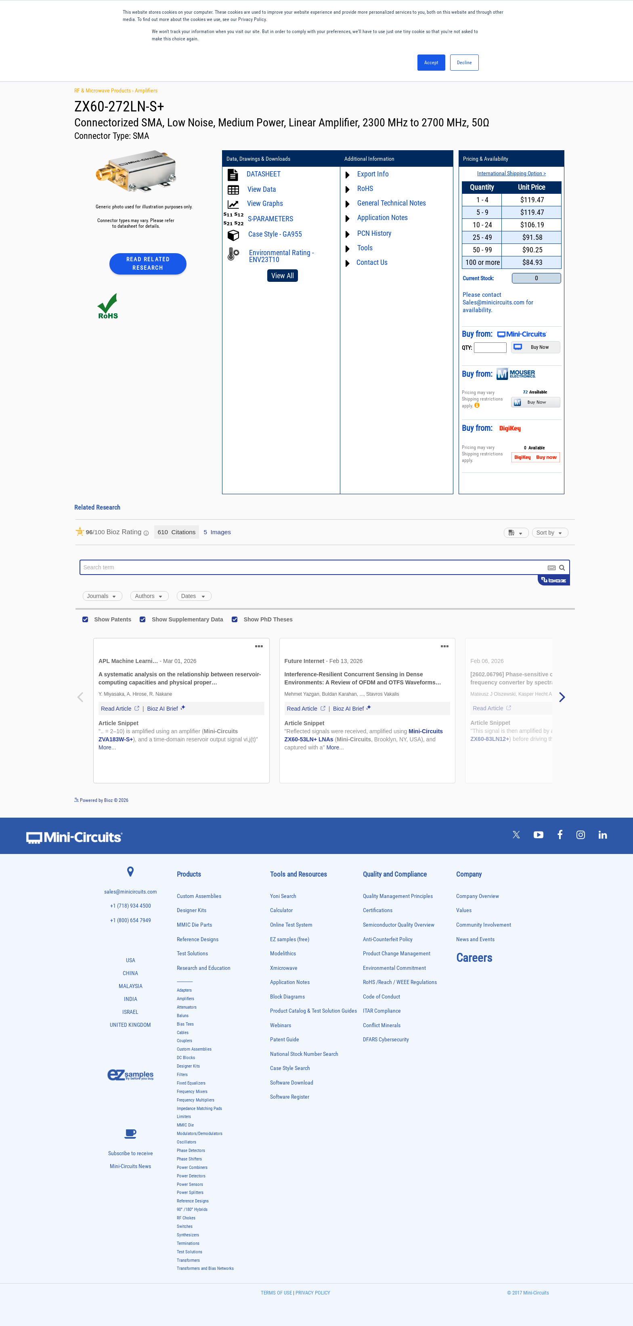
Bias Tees (185, 1024)
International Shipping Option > (511, 173)
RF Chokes (186, 1218)
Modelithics (283, 953)
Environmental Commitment (394, 968)
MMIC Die (185, 1125)
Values (464, 910)
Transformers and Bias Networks (205, 1268)
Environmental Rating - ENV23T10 (281, 256)
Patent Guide (284, 1039)
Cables (183, 1032)
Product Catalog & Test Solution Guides (313, 1010)
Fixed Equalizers (191, 1083)
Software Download (291, 1082)
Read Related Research (148, 263)
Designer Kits (191, 910)
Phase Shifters (189, 1159)
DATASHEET (264, 174)
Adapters (184, 990)
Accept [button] (431, 62)
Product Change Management (396, 953)
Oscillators (186, 1142)
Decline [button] (464, 62)
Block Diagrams (287, 996)
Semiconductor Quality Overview (398, 924)
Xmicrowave (284, 968)
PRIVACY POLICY (312, 1293)
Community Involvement (483, 924)
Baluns (183, 1015)
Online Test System (291, 924)
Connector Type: (103, 136)
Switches (185, 1226)
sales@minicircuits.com (130, 891)
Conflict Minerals (381, 1025)
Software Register (289, 1096)
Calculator (281, 910)
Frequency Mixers (192, 1091)
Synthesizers (188, 1235)
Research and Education (204, 968)
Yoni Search (283, 896)
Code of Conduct (381, 996)
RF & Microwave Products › (104, 90)
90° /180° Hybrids (192, 1209)
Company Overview (477, 896)
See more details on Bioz (550, 800)
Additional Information (369, 158)
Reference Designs (197, 939)
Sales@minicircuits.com (493, 302)
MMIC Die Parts (194, 924)
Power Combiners (192, 1167)
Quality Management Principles (398, 896)
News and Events (475, 939)
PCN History (374, 233)
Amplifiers (146, 90)
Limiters (184, 1116)
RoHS (365, 188)
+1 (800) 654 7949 (130, 920)
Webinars (280, 1025)
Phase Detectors (191, 1150)
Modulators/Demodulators (199, 1133)
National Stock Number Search (304, 1054)
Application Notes (382, 217)
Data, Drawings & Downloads (258, 158)
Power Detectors (191, 1176)
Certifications (377, 910)
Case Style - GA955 (275, 234)
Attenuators (187, 1007)
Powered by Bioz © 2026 (101, 800)
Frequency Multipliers (195, 1100)
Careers (474, 958)
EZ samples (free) (289, 939)
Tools (365, 247)
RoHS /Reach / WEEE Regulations (400, 982)
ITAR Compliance (382, 1010)
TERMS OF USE (276, 1293)
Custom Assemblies (199, 896)
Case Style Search (290, 1068)
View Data (261, 189)
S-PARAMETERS (270, 218)
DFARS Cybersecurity (386, 1039)
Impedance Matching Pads (199, 1108)
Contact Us (372, 262)
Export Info (373, 174)
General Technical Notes (391, 203)
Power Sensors (190, 1184)
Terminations (188, 1243)
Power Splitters (190, 1192)
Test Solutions (192, 953)
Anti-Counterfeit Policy (388, 939)
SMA (141, 136)
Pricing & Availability (485, 158)
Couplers (184, 1040)
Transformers (188, 1260)
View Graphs (265, 203)
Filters (182, 1074)
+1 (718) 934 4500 (130, 905)
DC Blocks (186, 1057)
